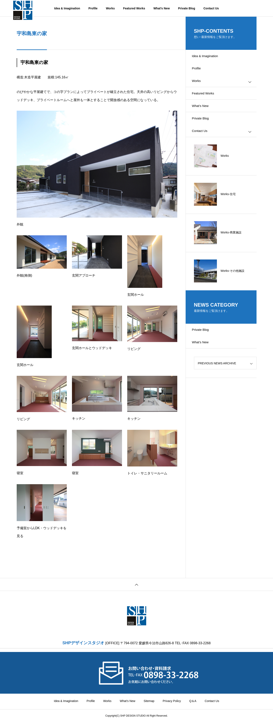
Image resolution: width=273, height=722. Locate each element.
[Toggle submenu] (250, 86)
